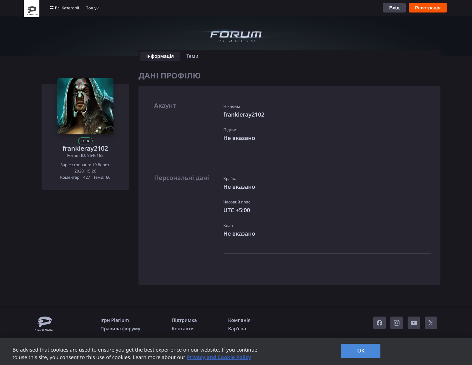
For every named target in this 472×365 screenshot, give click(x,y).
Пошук (91, 8)
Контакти (182, 329)
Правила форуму (120, 329)
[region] (236, 351)
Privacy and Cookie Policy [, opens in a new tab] (219, 357)
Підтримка (184, 320)
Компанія (239, 320)
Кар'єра (237, 329)
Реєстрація (428, 7)
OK (361, 350)
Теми (192, 56)
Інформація (160, 56)
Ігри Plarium (114, 320)
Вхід (394, 7)
